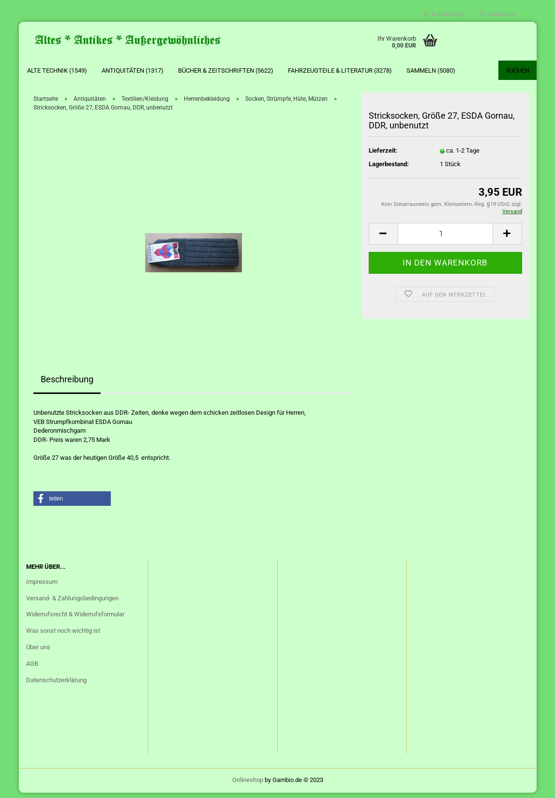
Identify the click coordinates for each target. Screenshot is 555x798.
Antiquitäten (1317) (133, 70)
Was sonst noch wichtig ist (63, 635)
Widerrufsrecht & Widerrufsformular (75, 619)
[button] (72, 504)
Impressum (42, 586)
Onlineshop (247, 785)
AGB (32, 668)
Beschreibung (67, 384)
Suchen (517, 70)
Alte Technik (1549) (57, 70)
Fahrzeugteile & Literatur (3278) (340, 70)
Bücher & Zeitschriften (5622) (225, 70)
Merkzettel (497, 14)
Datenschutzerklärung (56, 684)
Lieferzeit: (383, 155)
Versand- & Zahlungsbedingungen (72, 603)
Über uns (38, 652)
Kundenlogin (444, 14)
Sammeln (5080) (430, 70)
